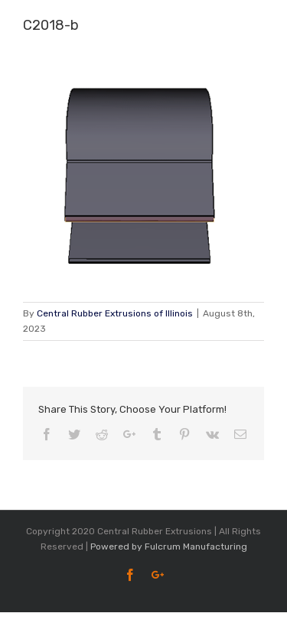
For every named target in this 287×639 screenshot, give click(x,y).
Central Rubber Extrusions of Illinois (115, 313)
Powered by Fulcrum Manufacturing (168, 546)
